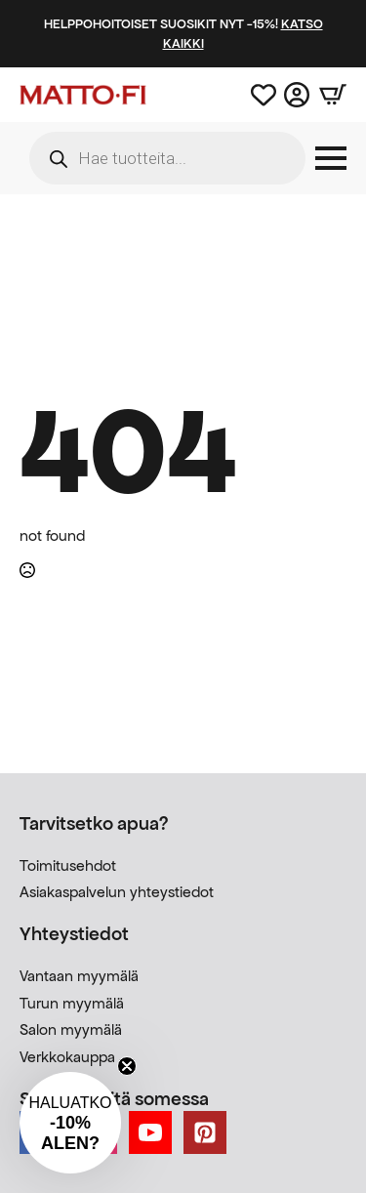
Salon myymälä (71, 1029)
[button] (70, 1122)
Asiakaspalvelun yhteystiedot (117, 892)
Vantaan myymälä (79, 976)
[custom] (204, 1132)
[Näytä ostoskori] (327, 94)
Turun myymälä (72, 1003)
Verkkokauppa (67, 1057)
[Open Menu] (330, 158)
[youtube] (150, 1132)
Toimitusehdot (68, 865)
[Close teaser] (127, 1066)
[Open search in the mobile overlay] (167, 158)
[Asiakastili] (296, 94)
